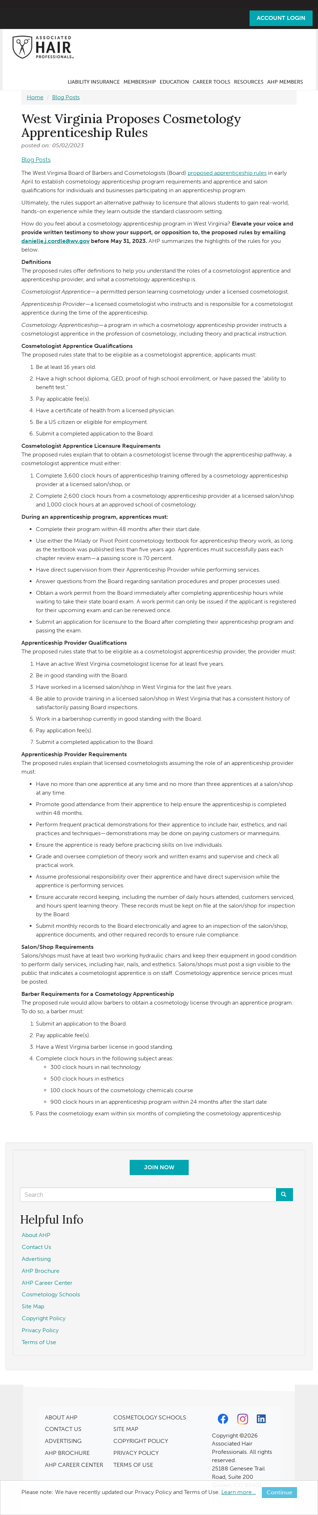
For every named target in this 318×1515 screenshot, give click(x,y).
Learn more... (238, 1492)
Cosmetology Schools (51, 1294)
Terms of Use (39, 1342)
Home (35, 97)
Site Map (33, 1306)
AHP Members (285, 82)
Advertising (36, 1258)
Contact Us (36, 1246)
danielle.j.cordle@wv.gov (55, 240)
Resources (249, 82)
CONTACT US (63, 1429)
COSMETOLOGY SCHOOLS (149, 1417)
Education (174, 82)
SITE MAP (125, 1429)
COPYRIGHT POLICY (140, 1441)
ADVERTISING (63, 1441)
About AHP (36, 1235)
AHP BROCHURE (67, 1452)
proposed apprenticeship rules (227, 172)
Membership (140, 82)
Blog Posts (66, 97)
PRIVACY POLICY (136, 1452)
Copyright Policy (44, 1318)
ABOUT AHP (61, 1417)
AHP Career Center (47, 1282)
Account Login (281, 17)
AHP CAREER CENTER (74, 1464)
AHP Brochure (40, 1270)
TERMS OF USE (133, 1464)
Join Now (159, 1167)
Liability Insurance (94, 82)
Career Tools (211, 82)
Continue (279, 1492)
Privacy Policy (40, 1330)
